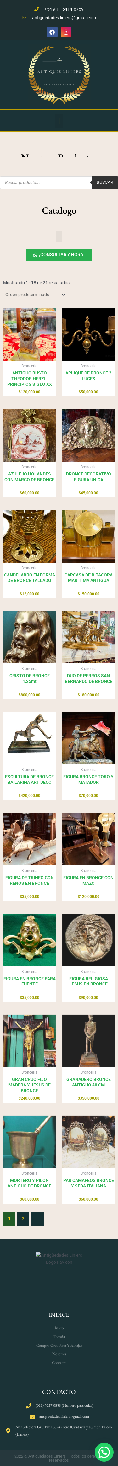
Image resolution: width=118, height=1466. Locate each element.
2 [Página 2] (23, 1218)
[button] (59, 121)
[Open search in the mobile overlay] (59, 182)
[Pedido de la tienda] (34, 294)
